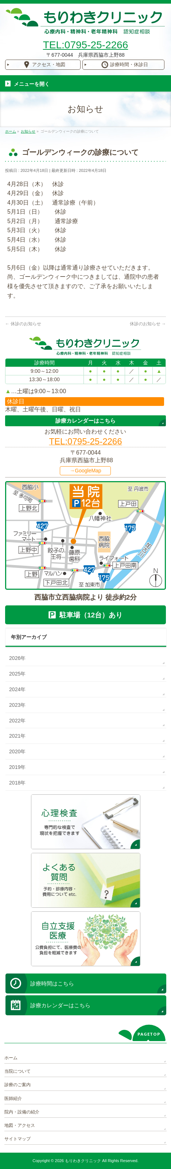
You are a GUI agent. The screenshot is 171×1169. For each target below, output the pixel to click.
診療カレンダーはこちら (85, 421)
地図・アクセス (19, 1125)
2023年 (17, 705)
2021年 (17, 736)
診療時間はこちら (52, 983)
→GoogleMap (85, 470)
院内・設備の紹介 (21, 1111)
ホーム (11, 1057)
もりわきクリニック (83, 1160)
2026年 (17, 658)
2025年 (17, 674)
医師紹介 (13, 1098)
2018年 (17, 783)
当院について (17, 1071)
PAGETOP (148, 1034)
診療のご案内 (17, 1084)
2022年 (17, 720)
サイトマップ (17, 1138)
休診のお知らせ (23, 323)
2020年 (17, 751)
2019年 (17, 767)
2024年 (17, 689)
